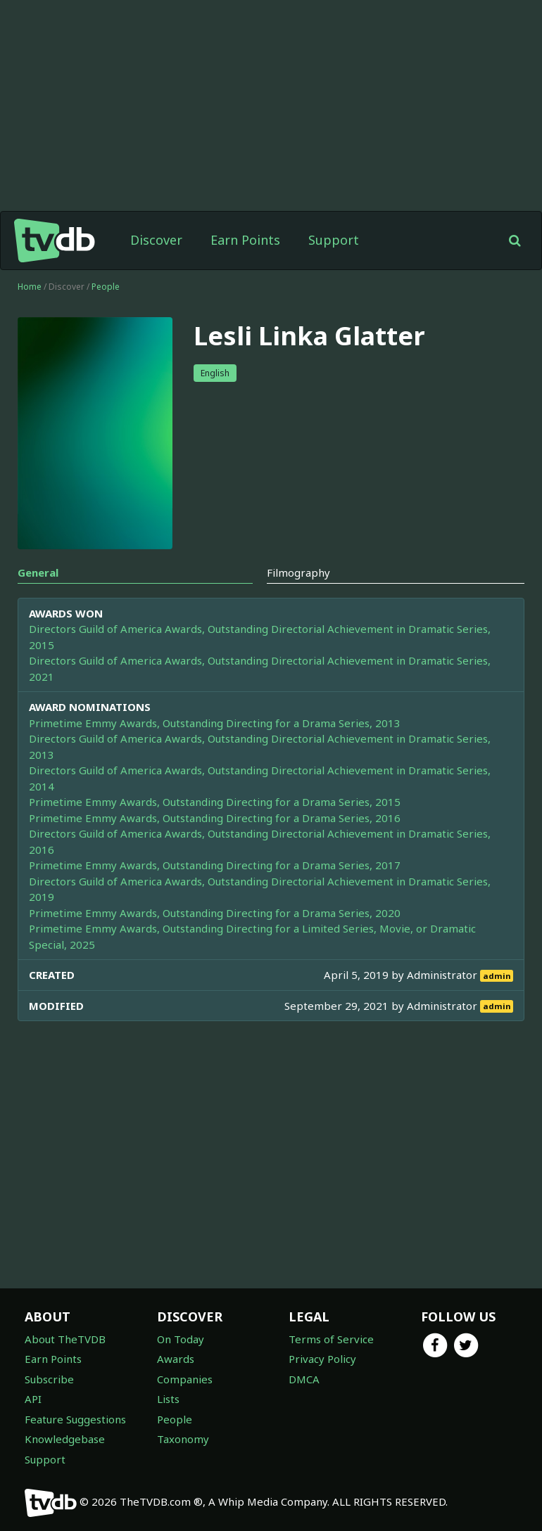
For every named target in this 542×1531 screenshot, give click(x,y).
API (33, 1399)
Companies (185, 1379)
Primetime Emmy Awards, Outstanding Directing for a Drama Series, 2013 (215, 723)
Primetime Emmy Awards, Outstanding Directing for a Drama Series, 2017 (215, 865)
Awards (175, 1359)
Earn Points (245, 239)
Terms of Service (331, 1339)
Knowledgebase (65, 1439)
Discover (156, 239)
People (106, 287)
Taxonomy (183, 1439)
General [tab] (38, 572)
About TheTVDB (65, 1339)
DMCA (304, 1379)
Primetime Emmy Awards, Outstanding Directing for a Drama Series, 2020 (215, 913)
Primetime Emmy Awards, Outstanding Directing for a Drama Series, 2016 (215, 818)
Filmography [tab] (298, 572)
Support (333, 239)
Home (30, 287)
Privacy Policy (322, 1359)
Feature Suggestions (75, 1419)
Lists (168, 1399)
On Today (180, 1339)
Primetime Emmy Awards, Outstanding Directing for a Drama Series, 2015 (215, 802)
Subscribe (49, 1379)
